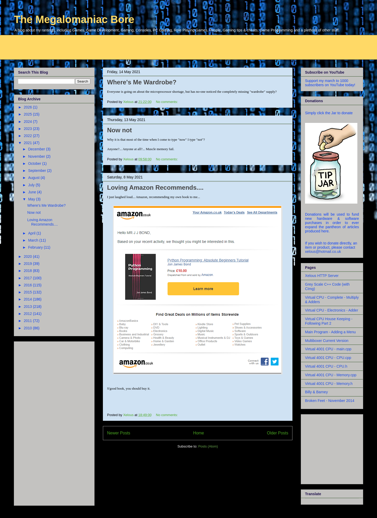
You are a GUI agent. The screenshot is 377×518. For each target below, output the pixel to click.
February (36, 247)
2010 (28, 328)
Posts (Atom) (208, 446)
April (32, 233)
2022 (28, 136)
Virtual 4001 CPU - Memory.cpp (330, 375)
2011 (28, 321)
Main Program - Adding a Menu (330, 332)
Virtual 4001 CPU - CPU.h (326, 366)
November (37, 156)
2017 (28, 278)
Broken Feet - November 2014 (329, 401)
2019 (28, 263)
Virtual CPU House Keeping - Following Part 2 (328, 321)
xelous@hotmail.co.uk (323, 251)
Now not (119, 130)
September (37, 170)
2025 (28, 114)
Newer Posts (118, 433)
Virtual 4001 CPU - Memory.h (329, 383)
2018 (28, 271)
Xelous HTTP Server (322, 276)
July (32, 185)
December (37, 149)
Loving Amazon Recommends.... (155, 187)
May (32, 199)
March (33, 240)
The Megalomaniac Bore (74, 19)
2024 (28, 121)
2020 (28, 256)
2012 (28, 314)
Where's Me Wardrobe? (141, 82)
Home (198, 433)
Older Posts (277, 433)
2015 (28, 292)
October (35, 163)
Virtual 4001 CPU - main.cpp (328, 349)
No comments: (167, 102)
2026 (28, 107)
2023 (28, 129)
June (32, 192)
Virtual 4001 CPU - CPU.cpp (328, 358)
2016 (28, 285)
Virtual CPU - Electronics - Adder (331, 310)
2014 (28, 299)
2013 (28, 306)
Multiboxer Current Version (326, 341)
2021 (28, 143)
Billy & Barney (316, 392)
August (34, 178)
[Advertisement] (141, 46)
